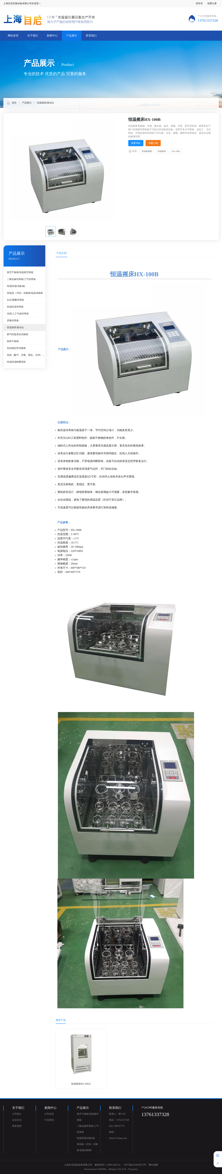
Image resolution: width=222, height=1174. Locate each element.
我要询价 (136, 143)
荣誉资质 (17, 1126)
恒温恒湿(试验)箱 (16, 286)
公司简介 (17, 1114)
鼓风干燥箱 (13, 341)
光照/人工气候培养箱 (18, 313)
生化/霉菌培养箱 (15, 300)
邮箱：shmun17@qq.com (118, 1135)
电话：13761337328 (119, 1120)
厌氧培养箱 (13, 320)
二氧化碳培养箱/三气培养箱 (21, 279)
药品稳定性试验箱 (16, 348)
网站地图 (153, 1165)
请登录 (199, 3)
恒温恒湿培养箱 (15, 307)
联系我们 (91, 35)
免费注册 (212, 3)
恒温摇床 (162, 151)
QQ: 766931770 (116, 1126)
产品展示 (71, 35)
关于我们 (32, 35)
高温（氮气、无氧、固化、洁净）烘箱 (26, 355)
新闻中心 (52, 35)
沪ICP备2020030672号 (135, 1165)
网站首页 (13, 35)
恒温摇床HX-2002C (81, 1084)
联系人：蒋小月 (117, 1114)
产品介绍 (61, 253)
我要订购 (153, 143)
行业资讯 (49, 1120)
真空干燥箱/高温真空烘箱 (20, 272)
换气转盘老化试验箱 (17, 334)
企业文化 (17, 1120)
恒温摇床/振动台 (45, 103)
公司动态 (49, 1114)
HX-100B (176, 151)
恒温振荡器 (147, 151)
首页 (11, 103)
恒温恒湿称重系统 (16, 362)
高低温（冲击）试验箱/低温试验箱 (25, 293)
